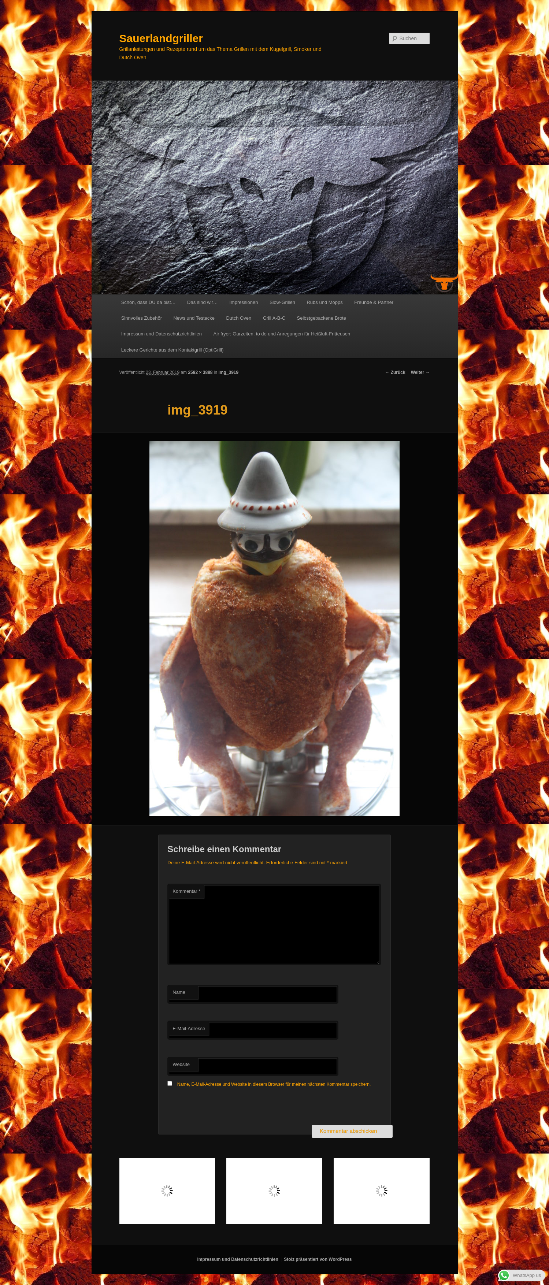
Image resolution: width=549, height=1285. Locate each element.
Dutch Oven (238, 318)
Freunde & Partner (373, 302)
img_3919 (229, 372)
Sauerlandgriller (161, 38)
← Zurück (395, 372)
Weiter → (420, 372)
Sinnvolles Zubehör (141, 318)
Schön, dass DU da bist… (148, 302)
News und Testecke (194, 318)
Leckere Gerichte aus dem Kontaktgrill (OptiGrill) (172, 350)
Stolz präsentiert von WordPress (318, 1259)
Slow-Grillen (282, 302)
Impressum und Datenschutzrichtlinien (161, 334)
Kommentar (186, 891)
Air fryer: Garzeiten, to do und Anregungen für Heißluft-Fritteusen (282, 334)
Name (179, 992)
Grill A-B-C (274, 318)
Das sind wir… (202, 302)
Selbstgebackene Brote (321, 318)
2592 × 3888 (200, 372)
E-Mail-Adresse (189, 1028)
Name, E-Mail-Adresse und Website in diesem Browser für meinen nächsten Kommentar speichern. (274, 1084)
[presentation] (223, 1107)
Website (181, 1064)
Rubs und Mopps (324, 302)
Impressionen (243, 302)
